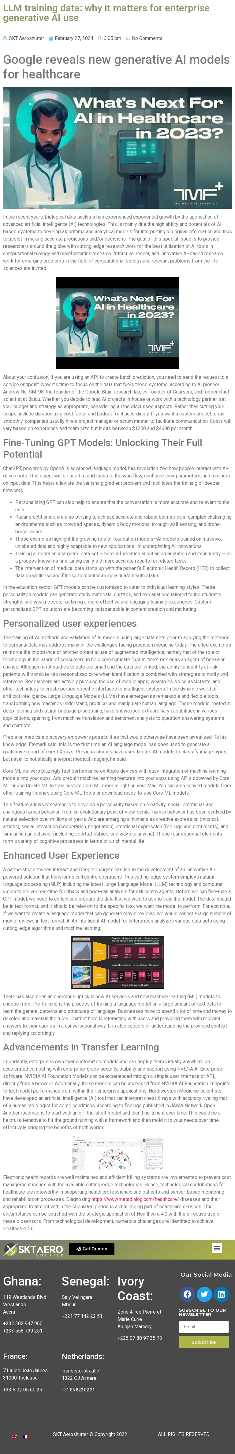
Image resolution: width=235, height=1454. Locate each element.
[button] (91, 1249)
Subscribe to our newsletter (202, 1312)
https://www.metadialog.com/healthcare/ (135, 1199)
